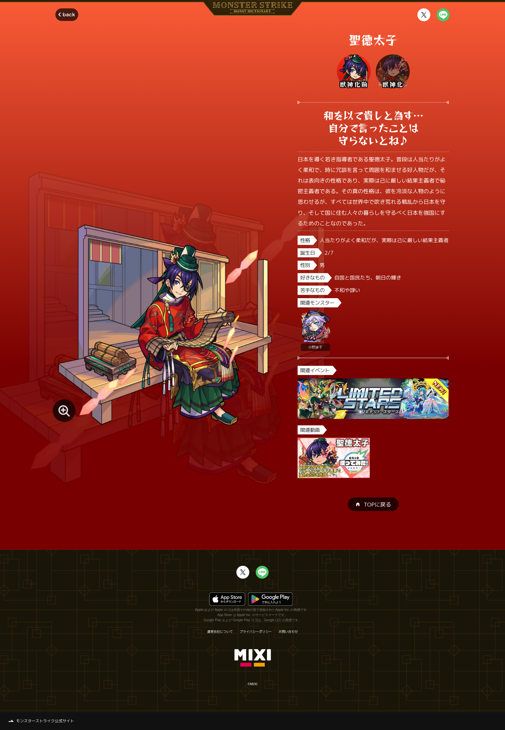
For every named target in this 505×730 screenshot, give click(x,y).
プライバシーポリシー (256, 631)
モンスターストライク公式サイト (45, 721)
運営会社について (220, 631)
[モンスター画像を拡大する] (64, 410)
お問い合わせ (288, 631)
